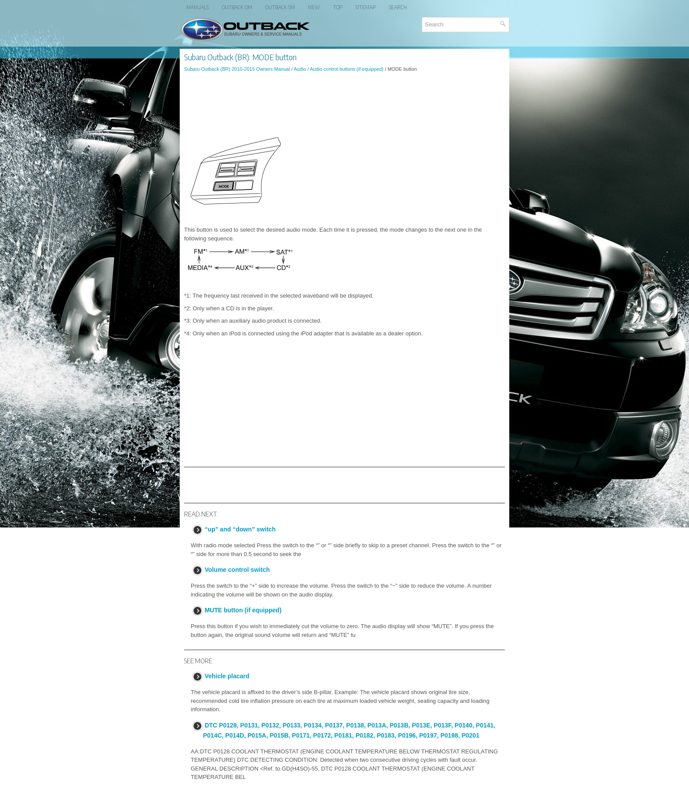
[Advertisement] (344, 102)
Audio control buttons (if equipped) (347, 69)
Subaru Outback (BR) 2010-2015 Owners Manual (237, 69)
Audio (300, 69)
